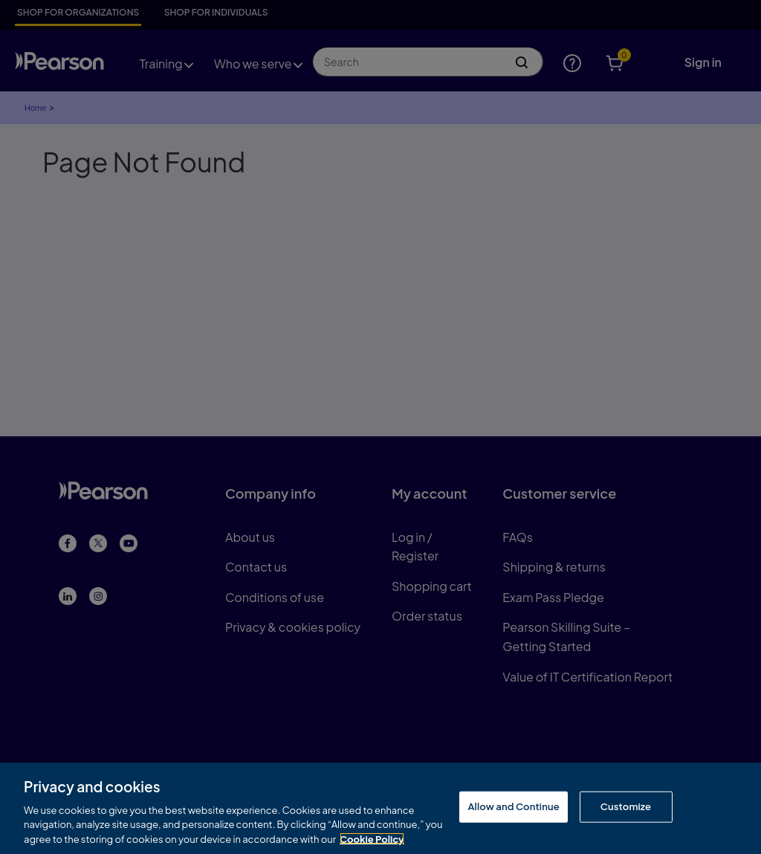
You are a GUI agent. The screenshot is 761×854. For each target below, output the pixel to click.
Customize (625, 809)
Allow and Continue (513, 809)
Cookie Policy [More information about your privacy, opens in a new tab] (372, 841)
